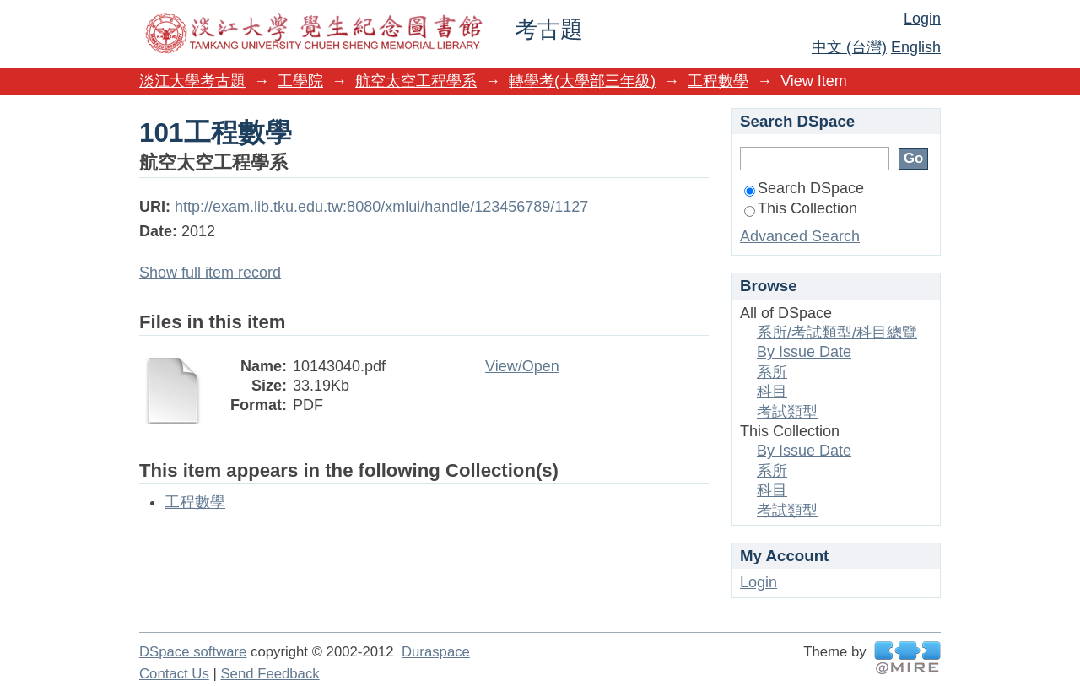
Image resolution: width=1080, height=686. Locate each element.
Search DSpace (804, 188)
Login (922, 18)
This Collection (800, 208)
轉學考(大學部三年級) (582, 81)
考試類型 (787, 411)
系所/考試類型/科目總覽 (837, 332)
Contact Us (174, 674)
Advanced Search (800, 236)
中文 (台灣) (849, 47)
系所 (772, 372)
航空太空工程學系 (416, 81)
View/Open (522, 366)
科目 (772, 391)
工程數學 (718, 81)
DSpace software (192, 652)
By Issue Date (804, 351)
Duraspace (436, 652)
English (916, 47)
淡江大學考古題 (192, 81)
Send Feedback (269, 674)
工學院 (300, 81)
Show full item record (210, 272)
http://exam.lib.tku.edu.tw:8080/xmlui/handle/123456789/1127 (381, 206)
